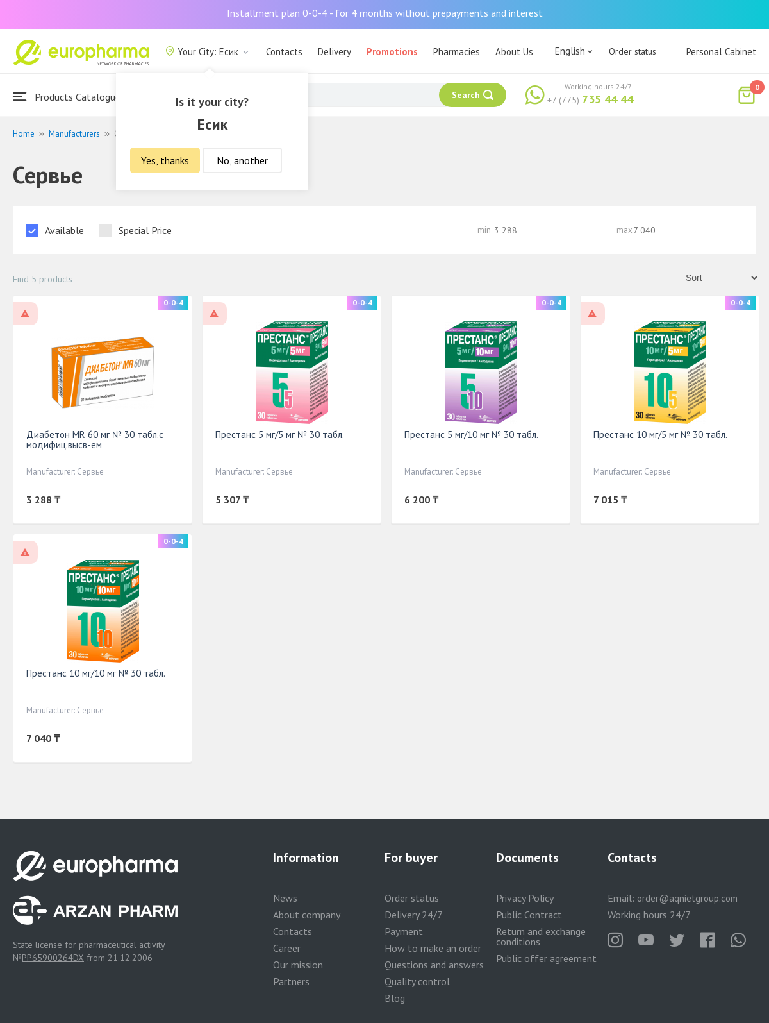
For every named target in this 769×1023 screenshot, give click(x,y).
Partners (291, 981)
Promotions (392, 52)
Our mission (298, 964)
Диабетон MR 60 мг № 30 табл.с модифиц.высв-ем (94, 439)
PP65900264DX (53, 957)
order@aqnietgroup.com (687, 898)
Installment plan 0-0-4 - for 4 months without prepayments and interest (385, 12)
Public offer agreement (546, 958)
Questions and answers (434, 964)
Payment (403, 931)
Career (287, 948)
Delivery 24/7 (413, 914)
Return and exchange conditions (541, 936)
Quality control (417, 981)
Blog (394, 998)
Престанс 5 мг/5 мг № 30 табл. (279, 434)
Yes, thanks (165, 160)
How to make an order (432, 948)
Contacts (284, 52)
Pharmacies (456, 52)
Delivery (334, 52)
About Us (514, 52)
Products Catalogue (66, 96)
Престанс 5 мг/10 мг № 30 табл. (471, 434)
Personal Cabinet (721, 52)
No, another (242, 160)
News (285, 898)
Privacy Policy (525, 898)
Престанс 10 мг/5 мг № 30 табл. (660, 434)
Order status (632, 51)
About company (306, 914)
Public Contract (529, 914)
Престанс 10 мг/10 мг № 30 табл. (95, 673)
